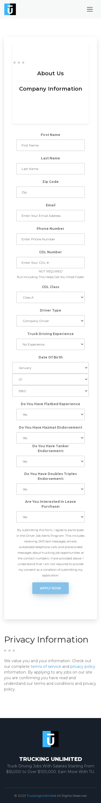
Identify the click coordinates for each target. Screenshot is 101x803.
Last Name (50, 158)
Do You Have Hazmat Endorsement (50, 427)
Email (50, 205)
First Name (50, 135)
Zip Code (50, 182)
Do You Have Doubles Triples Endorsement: (50, 476)
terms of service (46, 666)
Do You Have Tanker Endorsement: (50, 448)
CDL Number (50, 252)
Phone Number (50, 229)
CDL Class (50, 287)
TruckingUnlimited (41, 796)
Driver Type (50, 310)
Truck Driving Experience (50, 334)
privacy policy (82, 666)
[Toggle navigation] (90, 9)
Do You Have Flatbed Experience (50, 404)
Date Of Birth (51, 357)
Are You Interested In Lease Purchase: (50, 504)
